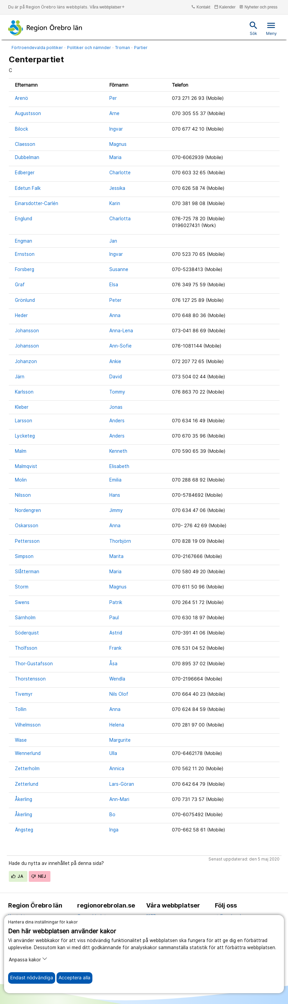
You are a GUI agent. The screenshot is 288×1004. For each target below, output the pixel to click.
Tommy (117, 392)
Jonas (116, 407)
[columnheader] (56, 84)
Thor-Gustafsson (34, 663)
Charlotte (120, 172)
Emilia (115, 480)
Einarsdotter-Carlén (36, 203)
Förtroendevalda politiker (37, 47)
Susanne (118, 269)
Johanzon (26, 361)
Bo (112, 814)
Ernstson (25, 254)
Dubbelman (27, 157)
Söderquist (27, 632)
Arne (114, 113)
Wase (21, 740)
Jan (113, 241)
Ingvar (116, 129)
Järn (19, 376)
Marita (116, 556)
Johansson (27, 330)
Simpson (24, 556)
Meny (271, 28)
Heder (21, 315)
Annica (116, 768)
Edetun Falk (28, 188)
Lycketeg (25, 436)
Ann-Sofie (120, 346)
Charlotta (120, 218)
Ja (17, 876)
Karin (114, 203)
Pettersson (27, 541)
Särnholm (25, 617)
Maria (115, 157)
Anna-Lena (121, 330)
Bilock (21, 129)
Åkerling (23, 799)
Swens (22, 602)
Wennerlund (28, 753)
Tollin (20, 709)
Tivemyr (23, 694)
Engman (23, 241)
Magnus (118, 144)
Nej (38, 876)
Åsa (113, 663)
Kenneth (118, 451)
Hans (114, 495)
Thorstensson (30, 679)
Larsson (23, 420)
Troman (122, 47)
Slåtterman (27, 571)
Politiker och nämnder (89, 47)
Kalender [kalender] (225, 7)
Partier (141, 47)
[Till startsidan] (45, 28)
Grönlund (25, 300)
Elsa (113, 284)
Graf (20, 284)
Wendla (117, 679)
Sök (253, 28)
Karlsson (24, 392)
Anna (114, 315)
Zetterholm (27, 768)
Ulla (113, 753)
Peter (115, 300)
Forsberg (24, 269)
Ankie (115, 361)
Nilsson (23, 495)
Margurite (120, 740)
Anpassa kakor (28, 959)
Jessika (117, 188)
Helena (116, 725)
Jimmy (116, 510)
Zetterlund (26, 784)
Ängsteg (24, 829)
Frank (115, 648)
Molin (21, 480)
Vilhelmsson (28, 725)
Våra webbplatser (107, 7)
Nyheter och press (258, 7)
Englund (23, 218)
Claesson (25, 144)
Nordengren (28, 510)
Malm (20, 451)
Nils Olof (118, 694)
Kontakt (200, 7)
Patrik (115, 602)
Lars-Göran (121, 784)
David (115, 376)
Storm (21, 586)
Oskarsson (26, 525)
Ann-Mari (119, 799)
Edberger (25, 172)
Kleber (21, 407)
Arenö (21, 98)
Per (113, 98)
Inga (113, 829)
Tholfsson (26, 648)
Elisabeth (119, 466)
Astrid (115, 632)
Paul (114, 617)
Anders (117, 420)
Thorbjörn (120, 541)
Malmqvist (26, 466)
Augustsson (28, 113)
